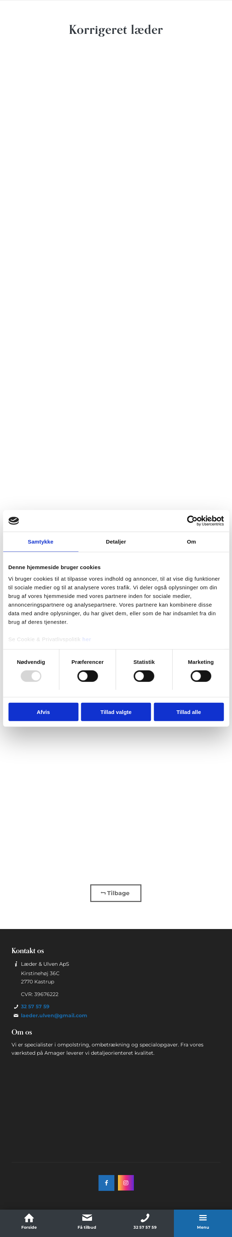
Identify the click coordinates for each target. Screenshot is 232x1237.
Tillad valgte (115, 712)
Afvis (43, 712)
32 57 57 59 (35, 1006)
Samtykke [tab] (40, 542)
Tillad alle (188, 712)
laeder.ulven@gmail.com (54, 1015)
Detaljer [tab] (116, 542)
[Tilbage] (115, 893)
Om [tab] (191, 542)
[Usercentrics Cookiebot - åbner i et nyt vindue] (192, 520)
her (86, 639)
